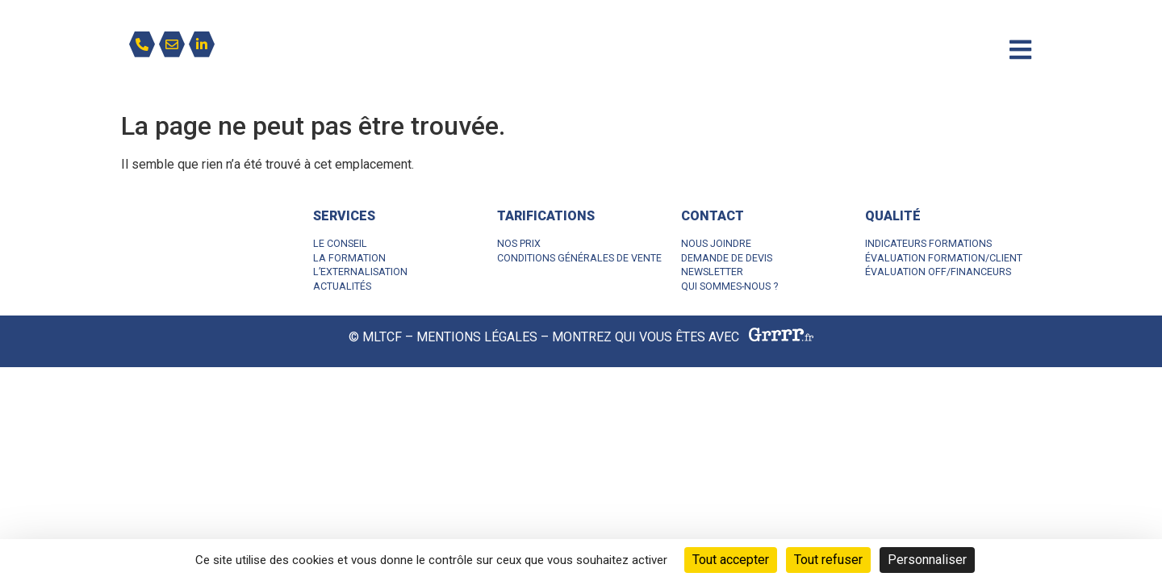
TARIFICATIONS (546, 216)
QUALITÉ (893, 216)
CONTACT (712, 216)
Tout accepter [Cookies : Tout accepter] (730, 559)
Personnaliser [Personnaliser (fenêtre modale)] (927, 559)
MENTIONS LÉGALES (476, 337)
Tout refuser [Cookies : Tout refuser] (828, 559)
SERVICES (344, 216)
